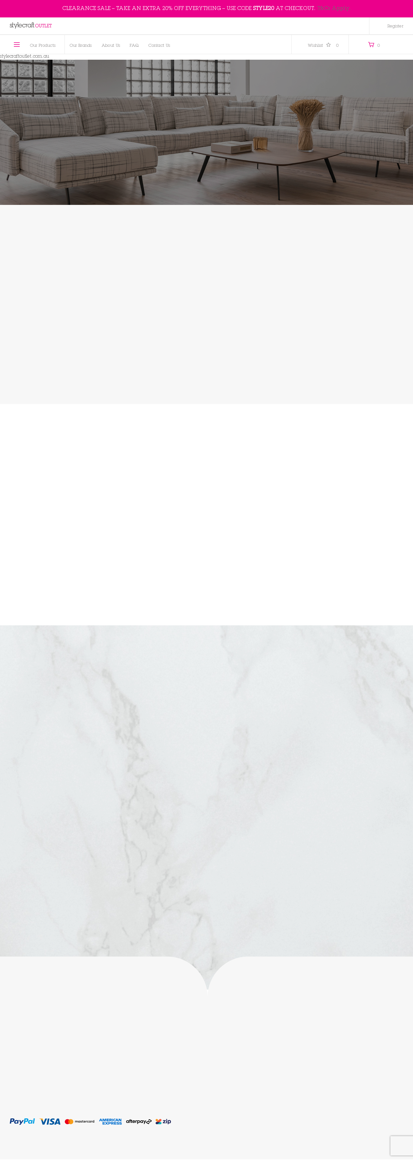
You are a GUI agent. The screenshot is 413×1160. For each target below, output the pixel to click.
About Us (111, 46)
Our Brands (81, 46)
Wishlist (323, 46)
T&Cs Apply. (334, 8)
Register (395, 27)
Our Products (43, 46)
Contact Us (159, 46)
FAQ (134, 46)
